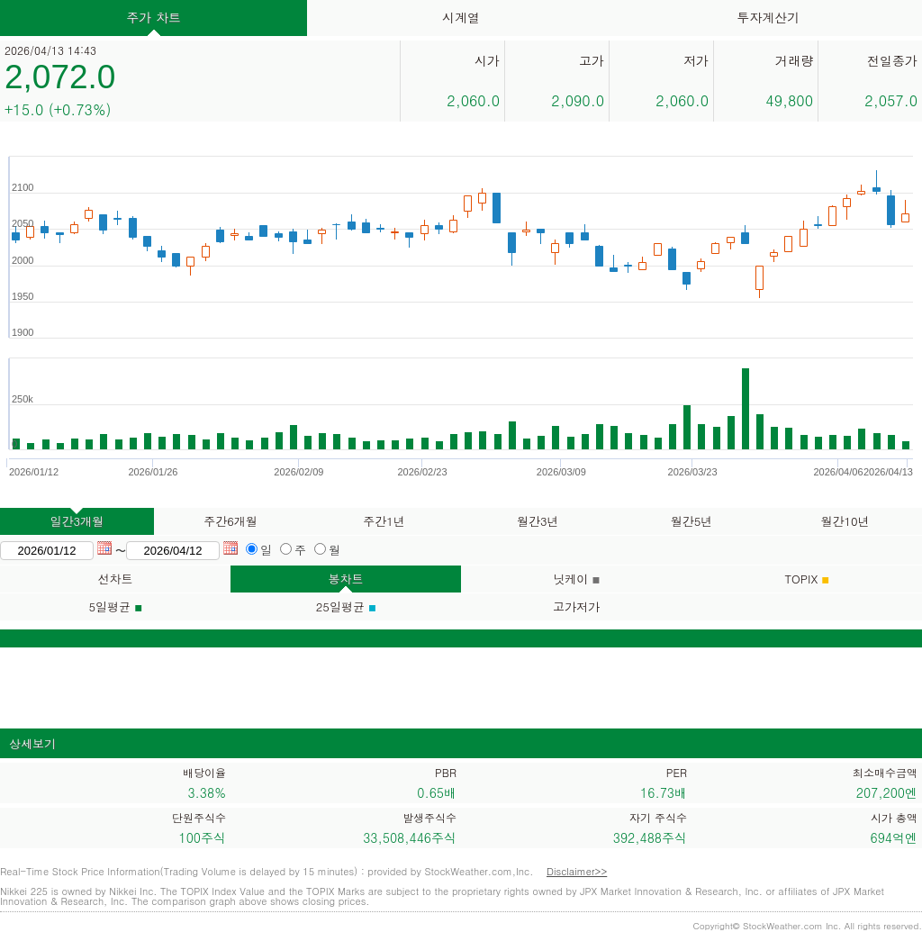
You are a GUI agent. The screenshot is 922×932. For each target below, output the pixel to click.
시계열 (461, 17)
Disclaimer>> (577, 871)
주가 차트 (153, 17)
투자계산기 (768, 17)
